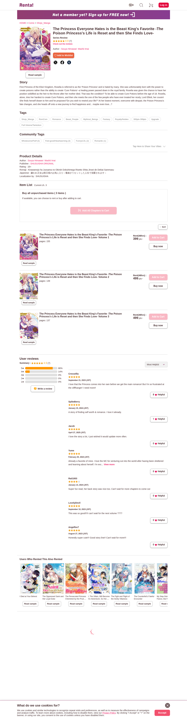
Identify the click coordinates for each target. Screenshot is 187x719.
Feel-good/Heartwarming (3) (57, 141)
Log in (163, 5)
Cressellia (73, 374)
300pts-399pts (140, 119)
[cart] (151, 5)
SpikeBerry (74, 401)
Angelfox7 (73, 527)
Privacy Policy (109, 713)
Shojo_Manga (28, 119)
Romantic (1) (100, 141)
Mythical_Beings (90, 119)
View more (109, 464)
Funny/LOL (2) (82, 141)
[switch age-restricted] (131, 5)
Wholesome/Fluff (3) (31, 141)
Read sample (35, 75)
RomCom (43, 119)
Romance (56, 119)
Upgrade (155, 119)
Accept (162, 712)
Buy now (158, 246)
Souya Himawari (69, 49)
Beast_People (72, 119)
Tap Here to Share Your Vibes (147, 146)
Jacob (71, 426)
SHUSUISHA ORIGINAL (42, 163)
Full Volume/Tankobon (31, 125)
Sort (163, 227)
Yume (71, 450)
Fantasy (106, 119)
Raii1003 (72, 478)
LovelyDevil (74, 503)
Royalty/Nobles (121, 119)
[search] (141, 5)
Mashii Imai (83, 49)
